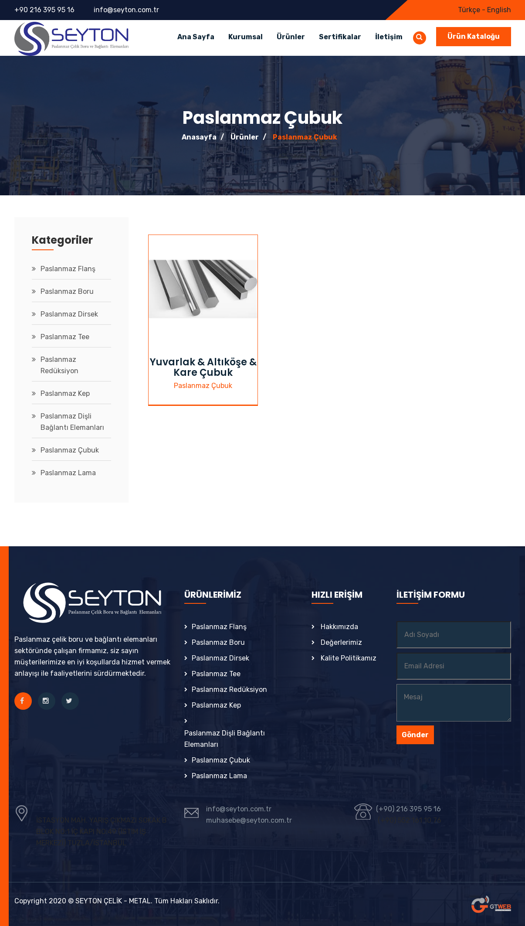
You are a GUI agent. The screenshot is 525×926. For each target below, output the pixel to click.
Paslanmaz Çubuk (305, 137)
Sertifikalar (340, 37)
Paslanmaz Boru (67, 291)
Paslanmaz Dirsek (69, 314)
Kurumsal (245, 37)
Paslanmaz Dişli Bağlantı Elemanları (72, 422)
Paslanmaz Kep (65, 393)
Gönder (415, 735)
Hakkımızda (339, 627)
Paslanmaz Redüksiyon (59, 365)
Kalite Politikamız (348, 658)
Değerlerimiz (341, 642)
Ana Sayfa (195, 37)
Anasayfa (199, 137)
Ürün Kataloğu (473, 36)
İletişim (389, 37)
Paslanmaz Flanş (68, 269)
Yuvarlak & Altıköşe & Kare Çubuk (203, 367)
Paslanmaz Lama (68, 473)
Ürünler (291, 37)
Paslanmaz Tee (65, 337)
